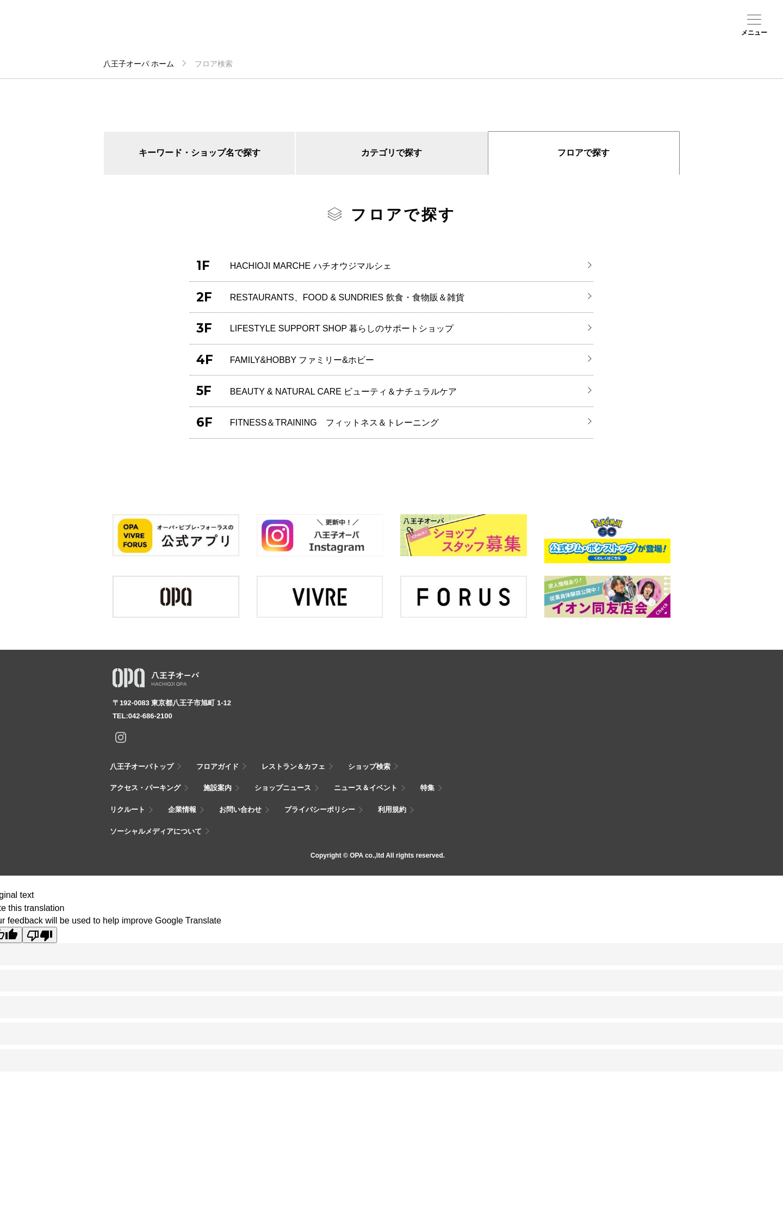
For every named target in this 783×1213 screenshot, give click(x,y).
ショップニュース (282, 788)
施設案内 (280, 33)
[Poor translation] (39, 935)
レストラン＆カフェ (293, 766)
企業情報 (182, 809)
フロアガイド (152, 33)
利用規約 (392, 809)
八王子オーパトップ (141, 766)
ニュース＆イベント (322, 36)
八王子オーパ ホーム (138, 63)
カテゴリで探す (391, 152)
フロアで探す (583, 152)
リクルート (127, 809)
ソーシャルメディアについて (156, 831)
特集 (427, 788)
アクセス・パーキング (237, 36)
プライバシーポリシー (319, 809)
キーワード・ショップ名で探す (199, 152)
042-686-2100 (150, 716)
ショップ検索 (195, 33)
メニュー (754, 32)
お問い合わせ (240, 809)
